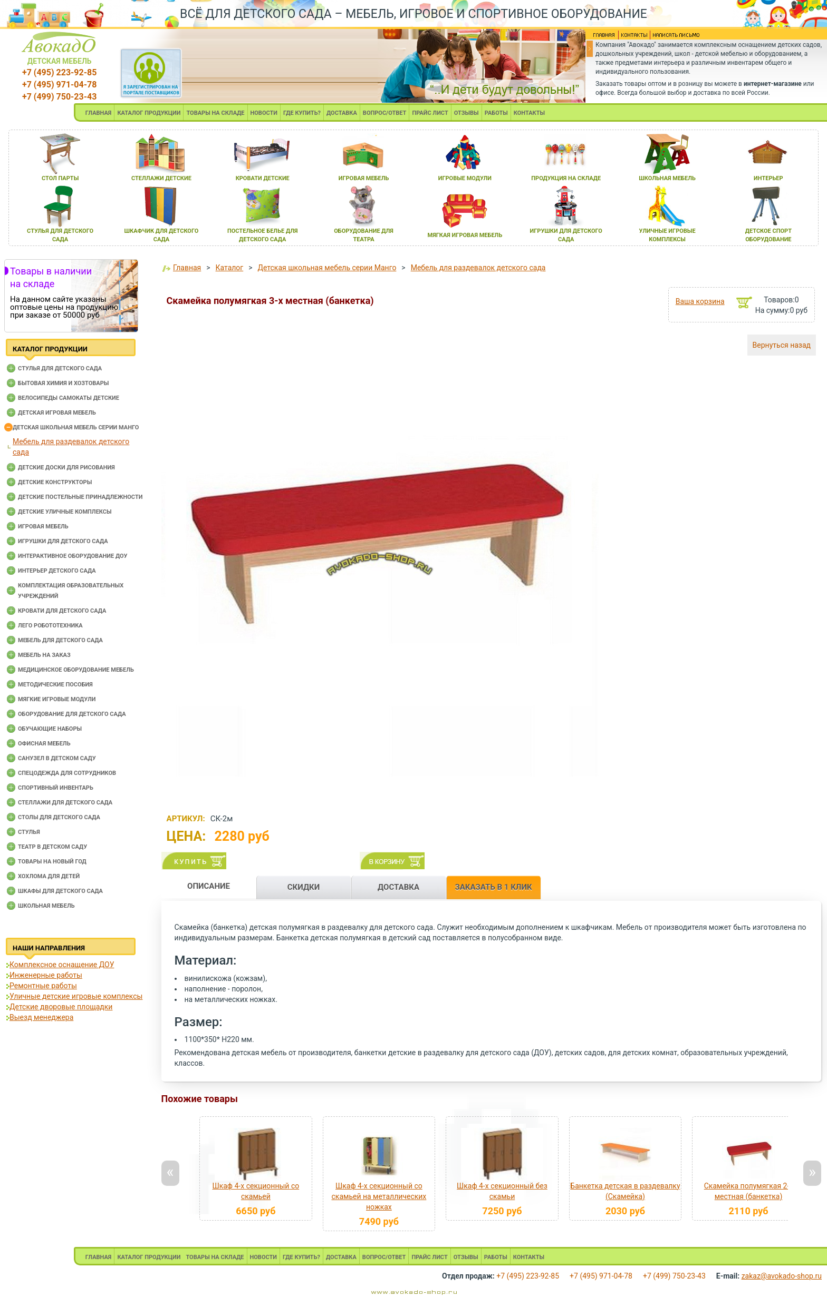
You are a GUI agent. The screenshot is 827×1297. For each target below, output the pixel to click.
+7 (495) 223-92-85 (59, 72)
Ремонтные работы (43, 985)
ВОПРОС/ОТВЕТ (385, 113)
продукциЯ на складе (566, 178)
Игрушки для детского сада (63, 541)
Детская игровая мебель (57, 412)
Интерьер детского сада (57, 570)
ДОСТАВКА (341, 113)
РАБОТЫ (496, 113)
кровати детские (263, 178)
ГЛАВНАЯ (98, 113)
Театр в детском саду (52, 846)
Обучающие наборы (50, 728)
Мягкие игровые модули (56, 699)
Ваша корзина (700, 301)
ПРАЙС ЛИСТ (430, 113)
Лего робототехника (50, 625)
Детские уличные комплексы (65, 511)
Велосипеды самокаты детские (68, 398)
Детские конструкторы (55, 482)
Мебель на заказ (44, 655)
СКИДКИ (303, 887)
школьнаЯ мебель (667, 178)
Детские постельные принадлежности (80, 497)
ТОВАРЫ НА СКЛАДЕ (215, 113)
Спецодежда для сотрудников (67, 773)
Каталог (230, 267)
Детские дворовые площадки (60, 1007)
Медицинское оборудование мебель (76, 669)
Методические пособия (55, 684)
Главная (187, 267)
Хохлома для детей (49, 876)
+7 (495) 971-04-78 (59, 85)
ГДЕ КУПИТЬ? (302, 113)
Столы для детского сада (59, 817)
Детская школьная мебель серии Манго (76, 427)
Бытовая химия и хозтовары (63, 383)
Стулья (29, 832)
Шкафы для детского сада (60, 891)
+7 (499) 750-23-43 (59, 97)
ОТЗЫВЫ (466, 113)
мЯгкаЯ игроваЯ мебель (465, 235)
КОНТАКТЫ (529, 113)
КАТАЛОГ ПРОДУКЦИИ (148, 113)
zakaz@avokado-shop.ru (782, 1276)
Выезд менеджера (41, 1017)
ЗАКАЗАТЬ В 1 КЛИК (493, 887)
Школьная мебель (46, 905)
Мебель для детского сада (60, 640)
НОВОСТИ (264, 113)
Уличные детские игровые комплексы (75, 996)
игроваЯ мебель (364, 178)
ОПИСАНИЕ (208, 886)
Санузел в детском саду (57, 758)
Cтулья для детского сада (60, 368)
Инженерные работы (45, 975)
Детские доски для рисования (66, 467)
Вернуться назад (782, 345)
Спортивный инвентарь (55, 787)
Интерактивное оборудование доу (73, 556)
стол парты (60, 178)
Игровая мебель (43, 526)
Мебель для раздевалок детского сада (478, 267)
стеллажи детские (161, 178)
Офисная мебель (44, 743)
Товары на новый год (52, 861)
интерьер (768, 178)
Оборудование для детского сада (72, 714)
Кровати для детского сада (62, 610)
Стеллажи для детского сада (65, 802)
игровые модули (465, 178)
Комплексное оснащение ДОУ (61, 964)
